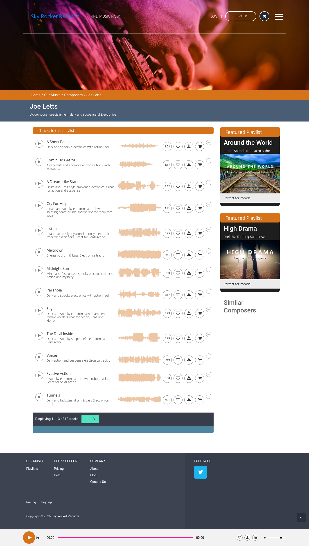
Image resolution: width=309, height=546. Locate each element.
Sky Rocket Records (65, 516)
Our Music (52, 95)
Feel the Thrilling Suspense (244, 236)
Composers (73, 95)
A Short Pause (58, 141)
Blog (93, 475)
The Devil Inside (60, 333)
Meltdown (55, 250)
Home (36, 95)
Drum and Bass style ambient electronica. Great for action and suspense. (80, 189)
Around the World (248, 142)
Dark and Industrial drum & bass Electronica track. (77, 402)
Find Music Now (105, 16)
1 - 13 (90, 419)
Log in (216, 16)
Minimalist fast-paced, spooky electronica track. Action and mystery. (80, 275)
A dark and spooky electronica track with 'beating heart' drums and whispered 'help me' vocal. (79, 212)
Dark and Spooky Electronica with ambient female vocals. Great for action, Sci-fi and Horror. (76, 317)
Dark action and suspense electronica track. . (78, 360)
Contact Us (98, 482)
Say (49, 308)
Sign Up (241, 16)
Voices (52, 355)
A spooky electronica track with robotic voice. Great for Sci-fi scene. (78, 380)
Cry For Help (57, 203)
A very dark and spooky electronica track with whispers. (78, 167)
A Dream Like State (63, 181)
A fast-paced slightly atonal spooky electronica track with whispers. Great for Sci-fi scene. (79, 235)
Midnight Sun (58, 268)
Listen (52, 228)
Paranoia (54, 290)
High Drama (240, 228)
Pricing (59, 468)
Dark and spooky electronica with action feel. (78, 147)
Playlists (32, 468)
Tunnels (53, 395)
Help (57, 475)
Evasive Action (59, 373)
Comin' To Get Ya (61, 160)
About (94, 468)
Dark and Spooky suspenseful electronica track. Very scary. (80, 340)
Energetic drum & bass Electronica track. (75, 255)
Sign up (46, 502)
